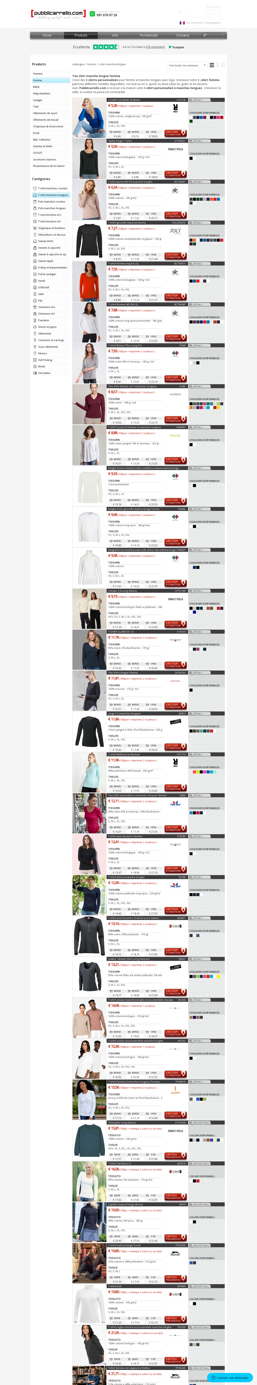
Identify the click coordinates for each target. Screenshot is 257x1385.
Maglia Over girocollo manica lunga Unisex (134, 509)
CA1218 (181, 100)
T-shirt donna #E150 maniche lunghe (130, 181)
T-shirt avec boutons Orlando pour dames (133, 918)
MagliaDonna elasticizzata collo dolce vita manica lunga (142, 550)
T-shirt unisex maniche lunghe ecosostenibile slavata (140, 1000)
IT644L (182, 509)
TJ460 (182, 795)
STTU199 (180, 591)
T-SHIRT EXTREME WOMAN (124, 100)
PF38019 (181, 1081)
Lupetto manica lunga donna (125, 1204)
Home (47, 35)
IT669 (182, 345)
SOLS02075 (179, 222)
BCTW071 (180, 263)
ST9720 (181, 631)
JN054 (182, 713)
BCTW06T (180, 181)
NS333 (182, 1041)
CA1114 (181, 754)
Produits (80, 35)
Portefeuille (149, 35)
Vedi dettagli (201, 1122)
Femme (91, 64)
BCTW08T (180, 304)
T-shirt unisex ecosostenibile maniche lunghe (135, 1041)
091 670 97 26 (107, 15)
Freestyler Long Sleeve (122, 1122)
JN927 (182, 959)
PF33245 (181, 1368)
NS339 (182, 1327)
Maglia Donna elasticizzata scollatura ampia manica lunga (143, 468)
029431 (181, 918)
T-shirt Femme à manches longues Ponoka (134, 1081)
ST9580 (181, 836)
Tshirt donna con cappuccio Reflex (129, 1368)
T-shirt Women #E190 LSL (123, 304)
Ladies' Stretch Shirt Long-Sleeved (129, 959)
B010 (183, 1204)
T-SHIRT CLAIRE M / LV (121, 631)
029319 (181, 1163)
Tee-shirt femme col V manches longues (132, 386)
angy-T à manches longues (124, 713)
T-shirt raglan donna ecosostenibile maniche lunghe (139, 1327)
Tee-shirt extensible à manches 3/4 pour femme (137, 795)
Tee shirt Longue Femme (123, 672)
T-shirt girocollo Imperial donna (127, 222)
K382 (183, 386)
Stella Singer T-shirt (120, 141)
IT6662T (181, 550)
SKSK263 (180, 672)
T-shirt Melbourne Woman (124, 754)
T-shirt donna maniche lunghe (126, 877)
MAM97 (181, 427)
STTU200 (180, 1122)
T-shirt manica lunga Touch (124, 1245)
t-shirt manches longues (112, 64)
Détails (197, 99)
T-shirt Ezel (114, 1286)
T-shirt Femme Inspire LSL (123, 263)
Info (115, 35)
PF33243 (181, 1245)
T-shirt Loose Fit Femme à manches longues (134, 427)
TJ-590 (182, 877)
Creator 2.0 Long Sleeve (122, 591)
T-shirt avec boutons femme (125, 836)
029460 (181, 1286)
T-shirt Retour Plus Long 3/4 (124, 345)
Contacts (182, 35)
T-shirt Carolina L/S (119, 1163)
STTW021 (180, 141)
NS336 (182, 1000)
